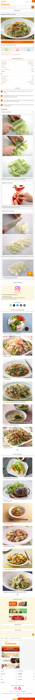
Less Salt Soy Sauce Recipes (15, 614)
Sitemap (17, 695)
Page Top (33, 634)
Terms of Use (11, 691)
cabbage (2, 65)
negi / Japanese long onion (5, 69)
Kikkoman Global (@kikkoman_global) (10, 294)
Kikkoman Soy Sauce (5, 76)
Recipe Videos (12, 607)
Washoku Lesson (13, 621)
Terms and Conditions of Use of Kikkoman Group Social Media (11, 693)
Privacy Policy (17, 691)
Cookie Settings (23, 691)
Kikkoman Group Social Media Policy (27, 693)
